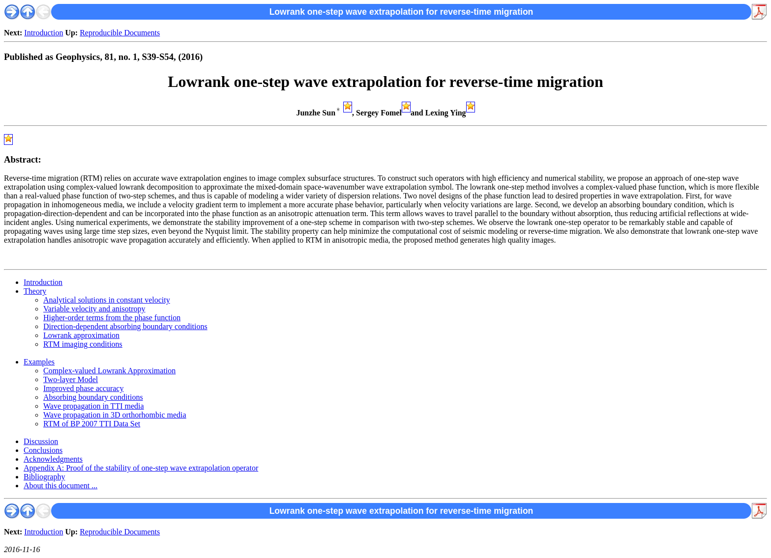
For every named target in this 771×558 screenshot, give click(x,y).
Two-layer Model (70, 379)
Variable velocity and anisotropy (94, 309)
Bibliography (44, 477)
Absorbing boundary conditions (93, 397)
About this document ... (60, 485)
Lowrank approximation (81, 335)
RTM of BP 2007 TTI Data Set (91, 423)
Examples (39, 362)
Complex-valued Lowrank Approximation (109, 370)
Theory (35, 291)
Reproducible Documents (120, 32)
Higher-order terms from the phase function (111, 317)
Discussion (41, 441)
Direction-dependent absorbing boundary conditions (125, 326)
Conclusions (43, 450)
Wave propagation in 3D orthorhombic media (114, 415)
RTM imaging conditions (82, 344)
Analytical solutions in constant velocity (106, 300)
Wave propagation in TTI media (93, 406)
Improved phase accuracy (83, 388)
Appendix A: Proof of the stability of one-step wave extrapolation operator (141, 468)
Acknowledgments (53, 459)
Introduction (43, 32)
